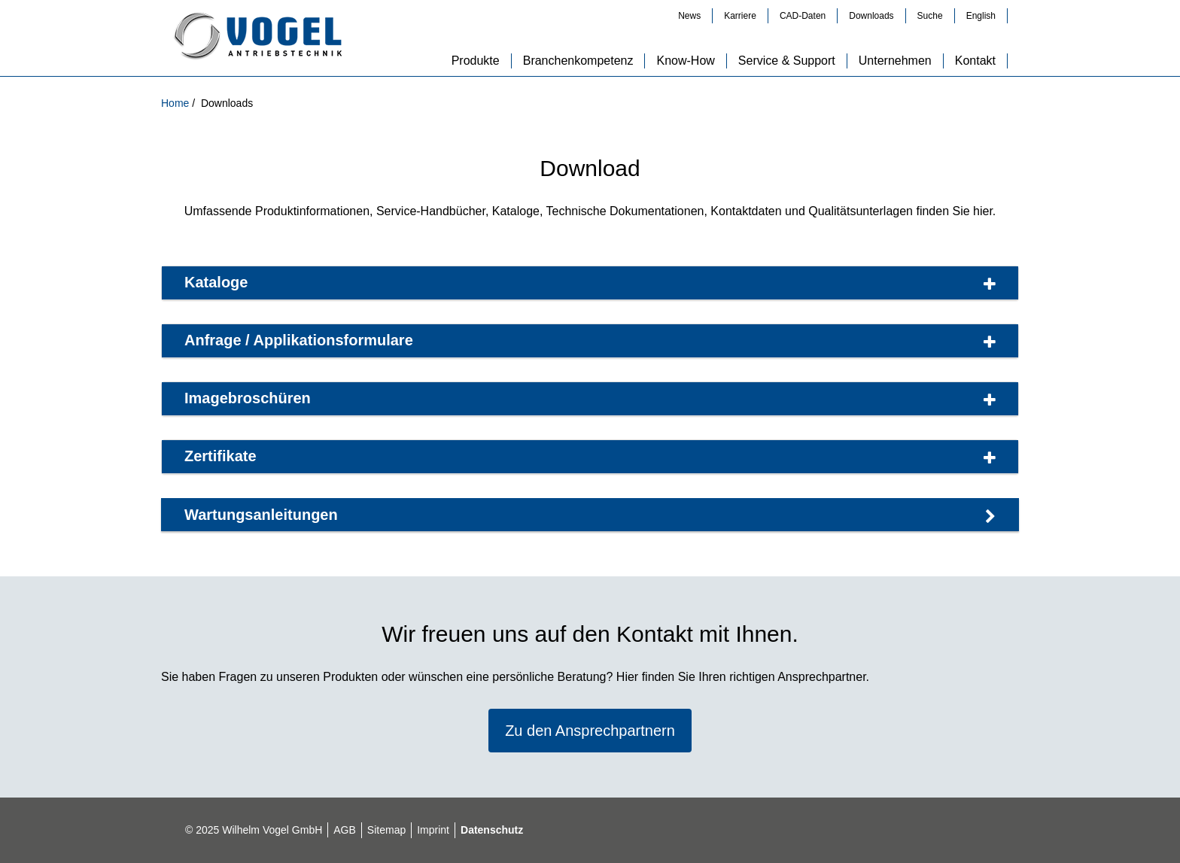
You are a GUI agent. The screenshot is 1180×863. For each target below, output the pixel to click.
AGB (344, 830)
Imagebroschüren (590, 399)
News (689, 16)
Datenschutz (492, 830)
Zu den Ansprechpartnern (590, 730)
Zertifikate (590, 457)
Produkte (476, 60)
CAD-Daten (803, 16)
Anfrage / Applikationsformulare (590, 341)
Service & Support (786, 60)
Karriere (740, 16)
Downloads (871, 16)
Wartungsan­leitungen (590, 515)
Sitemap (386, 830)
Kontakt (975, 60)
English (981, 16)
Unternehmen (895, 60)
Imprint (433, 830)
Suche (930, 16)
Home (176, 103)
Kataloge (590, 283)
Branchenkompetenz (578, 60)
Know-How (685, 60)
